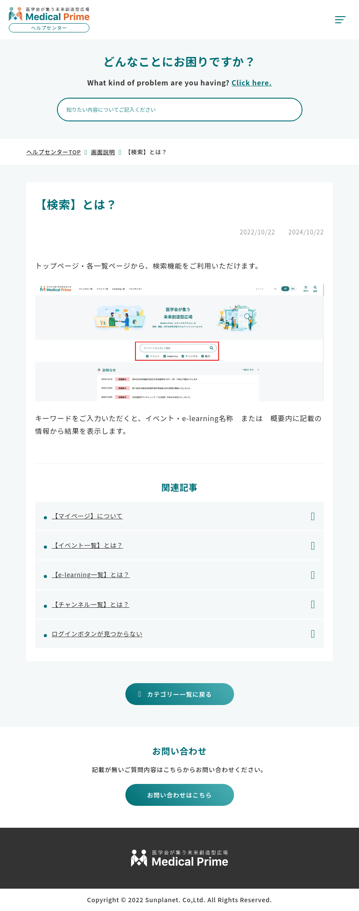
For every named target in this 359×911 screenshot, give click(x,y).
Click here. (251, 82)
